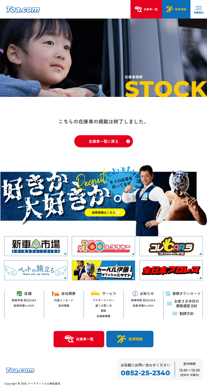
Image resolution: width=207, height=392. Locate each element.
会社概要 (63, 293)
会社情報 (63, 305)
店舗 (24, 293)
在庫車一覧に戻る (109, 141)
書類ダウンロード (183, 293)
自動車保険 (103, 316)
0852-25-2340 (145, 373)
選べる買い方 (103, 305)
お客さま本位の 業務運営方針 (183, 303)
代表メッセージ (63, 300)
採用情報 (129, 339)
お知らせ (143, 293)
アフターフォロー (104, 300)
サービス (103, 293)
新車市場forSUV (24, 305)
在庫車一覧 (79, 339)
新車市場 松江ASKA (24, 300)
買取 (103, 311)
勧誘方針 (183, 313)
